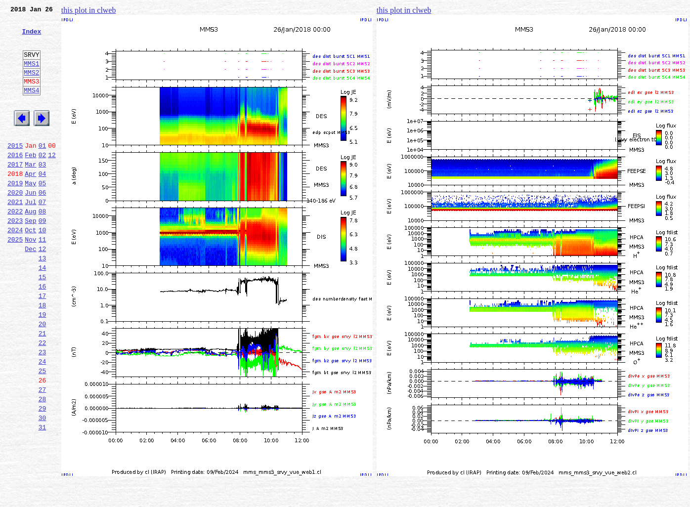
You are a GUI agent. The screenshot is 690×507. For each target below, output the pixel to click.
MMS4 (31, 106)
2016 (15, 179)
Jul (30, 234)
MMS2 (31, 85)
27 (42, 451)
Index (31, 37)
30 (42, 484)
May (30, 212)
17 (42, 342)
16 (42, 332)
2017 (15, 190)
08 (42, 245)
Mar (30, 190)
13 (42, 299)
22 (42, 397)
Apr (30, 201)
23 (42, 408)
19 (42, 364)
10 (42, 266)
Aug (30, 245)
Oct (30, 266)
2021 (15, 234)
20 (42, 375)
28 (42, 462)
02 (42, 179)
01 (42, 169)
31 (42, 495)
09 (42, 256)
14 (42, 310)
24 (42, 419)
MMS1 (31, 75)
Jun (30, 223)
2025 (15, 277)
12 (52, 179)
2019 (15, 212)
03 (42, 190)
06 (42, 223)
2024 (15, 266)
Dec (30, 288)
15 (42, 321)
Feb (30, 179)
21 (42, 386)
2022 (15, 245)
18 (42, 353)
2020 (15, 223)
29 (42, 473)
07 (42, 234)
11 (42, 277)
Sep (30, 256)
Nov (30, 277)
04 (42, 201)
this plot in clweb (88, 10)
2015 (15, 169)
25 (42, 429)
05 (42, 212)
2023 (15, 256)
